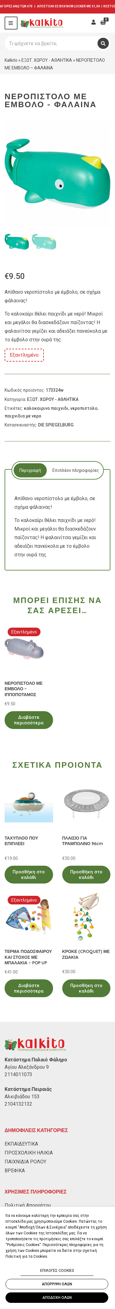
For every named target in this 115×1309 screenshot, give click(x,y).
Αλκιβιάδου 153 (22, 1096)
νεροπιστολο (84, 408)
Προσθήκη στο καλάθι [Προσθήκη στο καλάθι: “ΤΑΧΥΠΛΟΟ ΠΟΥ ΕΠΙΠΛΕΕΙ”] (29, 874)
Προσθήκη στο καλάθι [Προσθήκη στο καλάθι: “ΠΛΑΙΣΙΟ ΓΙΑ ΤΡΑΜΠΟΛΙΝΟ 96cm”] (86, 874)
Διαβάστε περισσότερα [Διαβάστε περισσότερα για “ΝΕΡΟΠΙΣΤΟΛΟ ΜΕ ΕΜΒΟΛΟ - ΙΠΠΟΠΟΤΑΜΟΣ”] (29, 720)
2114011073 (18, 1074)
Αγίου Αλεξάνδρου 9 (27, 1067)
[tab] (30, 470)
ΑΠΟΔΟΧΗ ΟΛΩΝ (57, 1297)
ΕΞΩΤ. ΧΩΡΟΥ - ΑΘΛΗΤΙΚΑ (46, 60)
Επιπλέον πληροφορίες (75, 470)
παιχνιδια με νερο (23, 415)
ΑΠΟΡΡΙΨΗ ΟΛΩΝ (57, 1284)
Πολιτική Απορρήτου (28, 1205)
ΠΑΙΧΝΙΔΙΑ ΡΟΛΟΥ (25, 1162)
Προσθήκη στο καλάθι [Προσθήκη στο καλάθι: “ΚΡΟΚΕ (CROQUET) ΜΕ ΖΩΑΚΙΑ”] (86, 988)
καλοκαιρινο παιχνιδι (46, 408)
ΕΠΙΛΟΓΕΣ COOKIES (57, 1270)
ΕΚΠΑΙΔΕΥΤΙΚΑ (21, 1144)
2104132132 (18, 1104)
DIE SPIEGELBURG (56, 424)
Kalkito (11, 60)
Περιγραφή (30, 470)
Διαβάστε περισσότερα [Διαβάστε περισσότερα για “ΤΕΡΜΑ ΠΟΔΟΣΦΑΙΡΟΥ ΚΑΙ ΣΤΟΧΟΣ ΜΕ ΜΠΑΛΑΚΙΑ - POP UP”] (29, 988)
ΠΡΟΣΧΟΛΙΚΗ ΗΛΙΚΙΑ (29, 1153)
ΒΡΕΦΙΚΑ (15, 1171)
